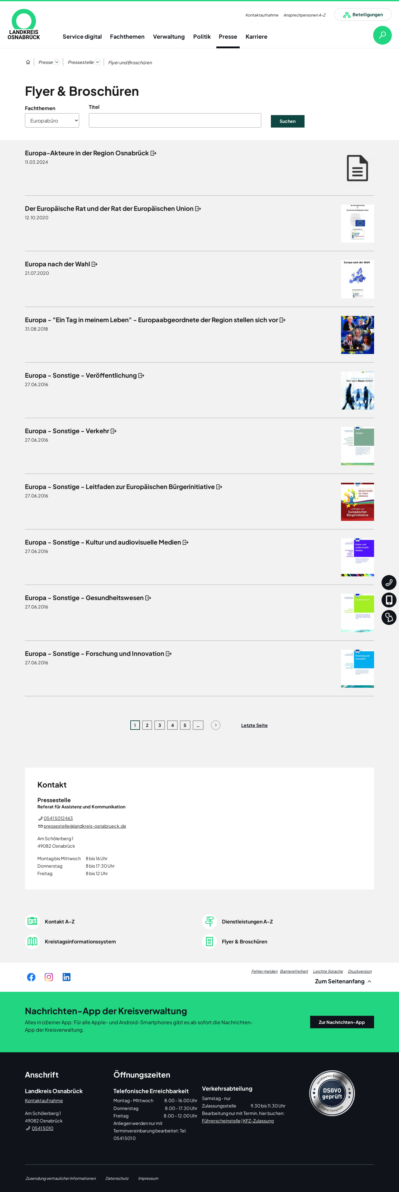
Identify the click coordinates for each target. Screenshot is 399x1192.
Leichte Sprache (328, 971)
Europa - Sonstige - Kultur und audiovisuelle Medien (103, 542)
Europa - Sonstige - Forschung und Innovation (94, 653)
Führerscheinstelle (221, 1120)
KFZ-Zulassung (258, 1120)
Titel (94, 106)
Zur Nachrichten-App (342, 1022)
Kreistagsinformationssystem (80, 941)
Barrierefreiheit (294, 971)
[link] (23, 24)
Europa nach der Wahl (57, 264)
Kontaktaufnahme (261, 14)
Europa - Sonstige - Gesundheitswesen (84, 597)
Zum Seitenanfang (344, 981)
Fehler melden (264, 971)
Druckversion (360, 971)
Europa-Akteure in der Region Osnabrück (87, 153)
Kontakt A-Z (60, 921)
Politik (202, 36)
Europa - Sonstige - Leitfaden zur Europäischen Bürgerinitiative (120, 486)
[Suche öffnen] (377, 35)
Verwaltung (169, 36)
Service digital (82, 36)
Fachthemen (127, 36)
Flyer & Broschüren (244, 941)
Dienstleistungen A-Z (247, 921)
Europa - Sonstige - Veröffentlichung (81, 375)
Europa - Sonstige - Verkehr (67, 430)
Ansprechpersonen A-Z (304, 14)
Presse (228, 36)
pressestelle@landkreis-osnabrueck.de (85, 826)
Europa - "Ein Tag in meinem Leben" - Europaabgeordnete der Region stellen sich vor (151, 319)
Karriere (256, 36)
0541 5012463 (58, 818)
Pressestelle (81, 62)
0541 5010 (42, 1128)
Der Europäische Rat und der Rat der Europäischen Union (109, 208)
